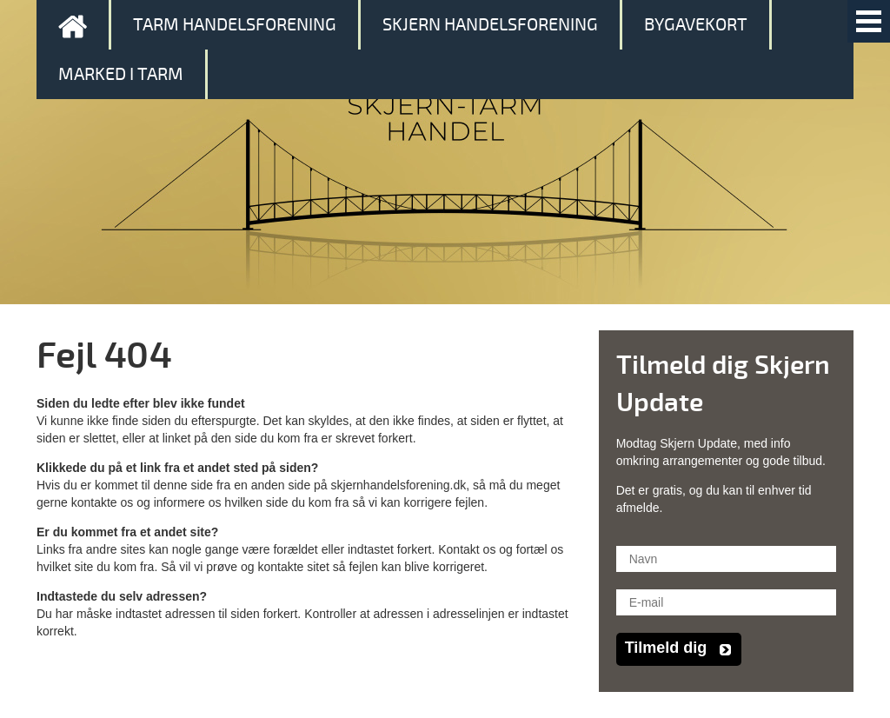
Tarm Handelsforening (234, 25)
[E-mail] (726, 602)
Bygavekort (695, 25)
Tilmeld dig (666, 647)
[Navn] (726, 559)
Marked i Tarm (120, 74)
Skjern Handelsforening (490, 25)
